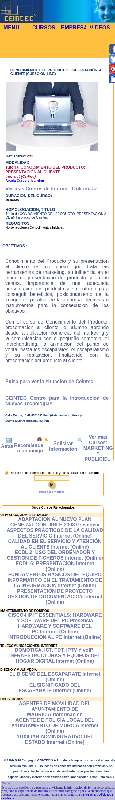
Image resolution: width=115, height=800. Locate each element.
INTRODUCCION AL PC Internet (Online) (55, 637)
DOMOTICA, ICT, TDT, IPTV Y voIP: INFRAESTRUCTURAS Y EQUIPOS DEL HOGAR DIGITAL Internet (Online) (55, 655)
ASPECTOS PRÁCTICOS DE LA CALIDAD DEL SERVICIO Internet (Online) (54, 533)
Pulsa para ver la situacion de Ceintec (49, 381)
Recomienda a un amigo (28, 448)
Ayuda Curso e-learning (25, 180)
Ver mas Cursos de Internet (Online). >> (52, 188)
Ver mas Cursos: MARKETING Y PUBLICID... (98, 448)
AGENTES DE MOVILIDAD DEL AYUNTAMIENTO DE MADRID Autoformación (55, 709)
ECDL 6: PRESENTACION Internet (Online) (55, 566)
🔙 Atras (7, 443)
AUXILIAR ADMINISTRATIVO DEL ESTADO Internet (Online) (55, 739)
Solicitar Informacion (63, 446)
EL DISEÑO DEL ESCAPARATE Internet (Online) (55, 676)
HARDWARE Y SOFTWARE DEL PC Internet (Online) (55, 628)
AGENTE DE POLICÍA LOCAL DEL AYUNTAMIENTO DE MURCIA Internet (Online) (54, 725)
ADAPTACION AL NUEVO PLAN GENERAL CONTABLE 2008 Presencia (54, 522)
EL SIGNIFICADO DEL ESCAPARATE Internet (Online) (55, 687)
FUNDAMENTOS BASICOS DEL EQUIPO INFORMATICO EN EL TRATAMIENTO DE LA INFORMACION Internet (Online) (55, 580)
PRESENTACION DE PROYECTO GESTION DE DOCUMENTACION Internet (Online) (54, 596)
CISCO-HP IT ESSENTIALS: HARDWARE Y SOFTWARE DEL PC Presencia (55, 617)
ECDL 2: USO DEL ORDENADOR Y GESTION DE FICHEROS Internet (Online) (55, 555)
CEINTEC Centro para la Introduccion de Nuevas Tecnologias (57, 400)
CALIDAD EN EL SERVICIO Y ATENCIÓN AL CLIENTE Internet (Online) (55, 544)
